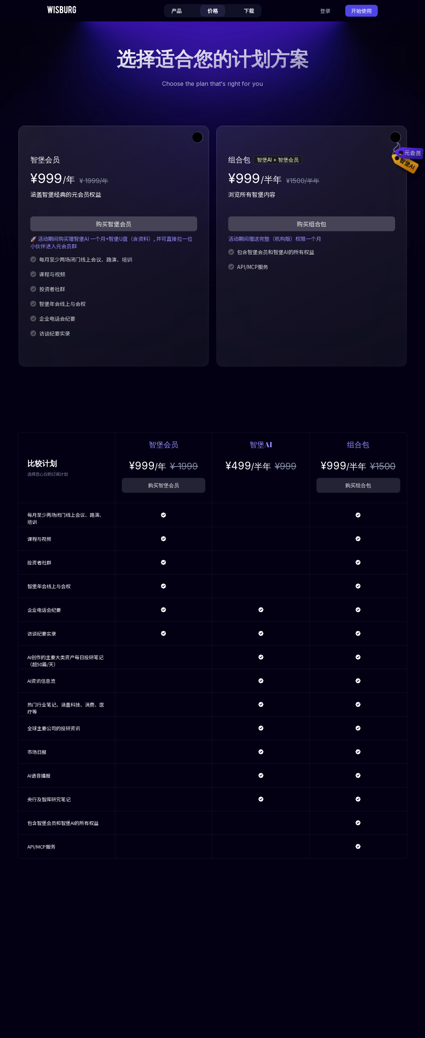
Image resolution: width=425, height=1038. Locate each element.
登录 (325, 10)
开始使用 (361, 10)
